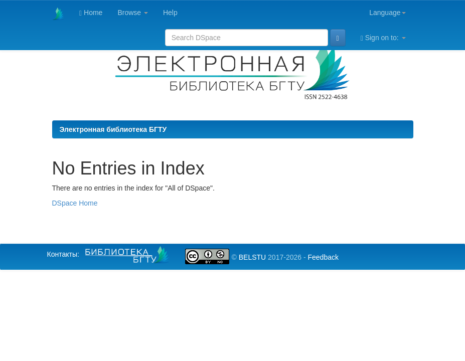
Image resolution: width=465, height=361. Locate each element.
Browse (132, 13)
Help (170, 13)
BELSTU (252, 257)
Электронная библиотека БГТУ (113, 129)
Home (90, 13)
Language (387, 13)
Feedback (322, 257)
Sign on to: (383, 38)
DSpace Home (75, 203)
